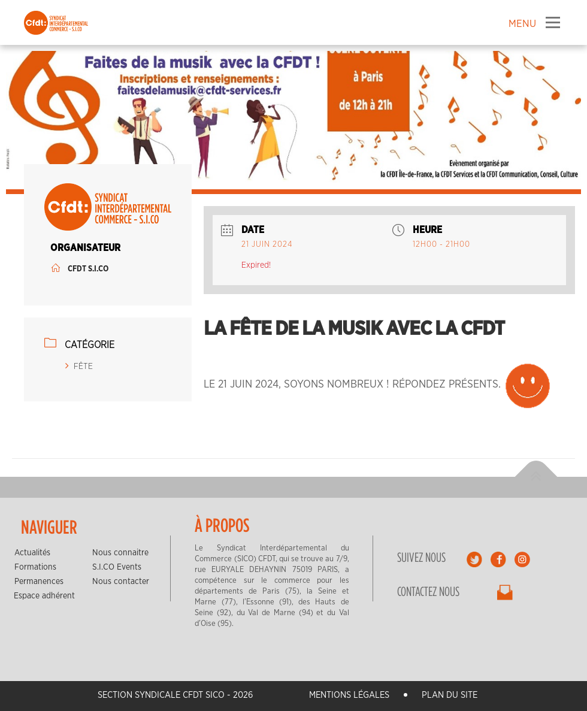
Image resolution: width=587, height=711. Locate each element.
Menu (552, 23)
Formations (35, 567)
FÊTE (79, 366)
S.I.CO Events (116, 567)
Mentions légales (349, 695)
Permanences (38, 581)
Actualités (32, 553)
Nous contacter (120, 581)
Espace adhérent (44, 596)
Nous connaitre (120, 553)
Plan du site (449, 695)
